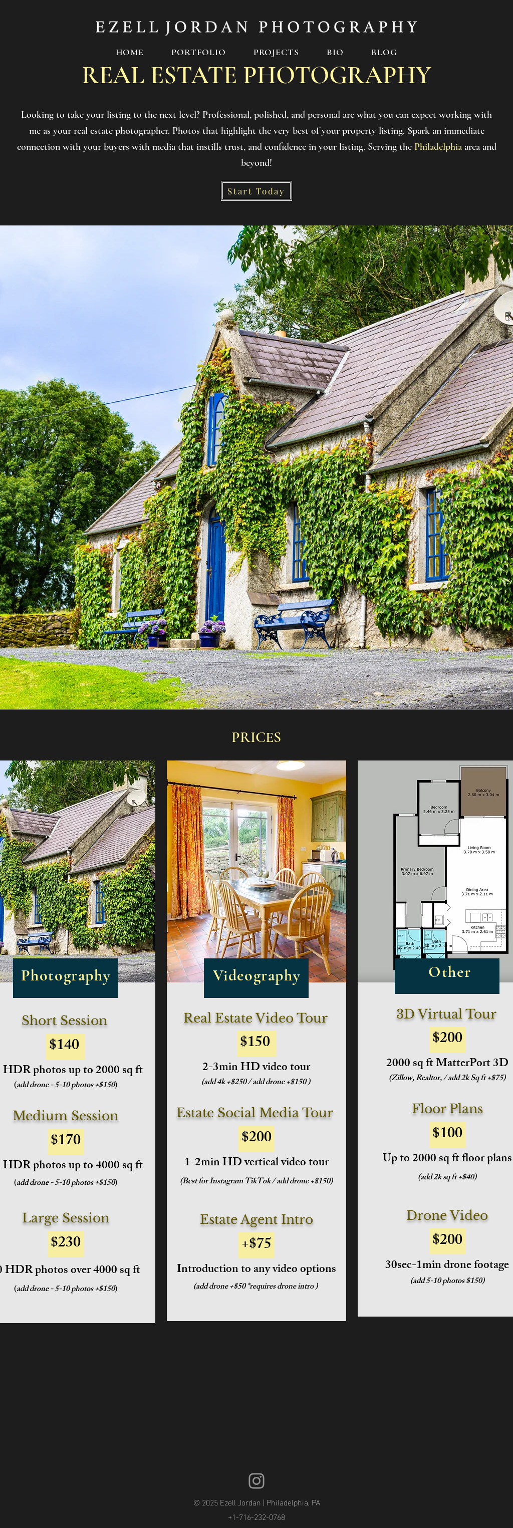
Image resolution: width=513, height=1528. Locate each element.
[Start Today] (256, 191)
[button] (198, 52)
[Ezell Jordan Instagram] (256, 1480)
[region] (256, 1040)
